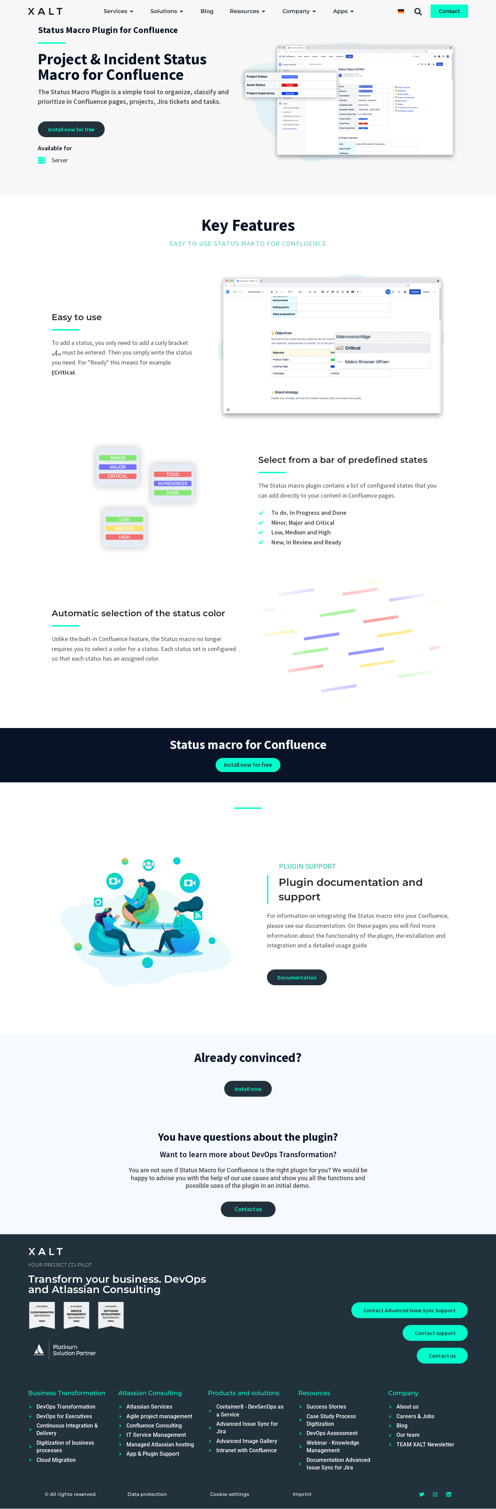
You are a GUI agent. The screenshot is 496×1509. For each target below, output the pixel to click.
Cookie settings (229, 1494)
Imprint (302, 1494)
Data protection (147, 1494)
